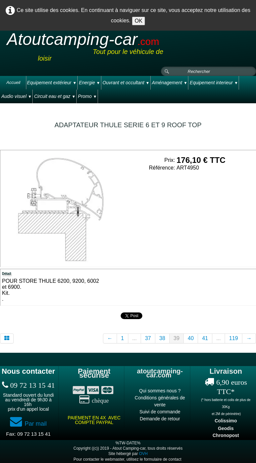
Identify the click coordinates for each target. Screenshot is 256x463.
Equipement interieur (214, 82)
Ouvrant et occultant (126, 82)
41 (205, 338)
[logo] (128, 49)
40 (191, 338)
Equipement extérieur (52, 82)
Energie (89, 82)
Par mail (28, 423)
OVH (143, 453)
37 (148, 338)
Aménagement (170, 82)
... (134, 338)
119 (233, 338)
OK (138, 21)
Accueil (13, 82)
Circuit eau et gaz (55, 96)
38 (162, 338)
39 (177, 338)
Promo (87, 96)
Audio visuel (16, 96)
